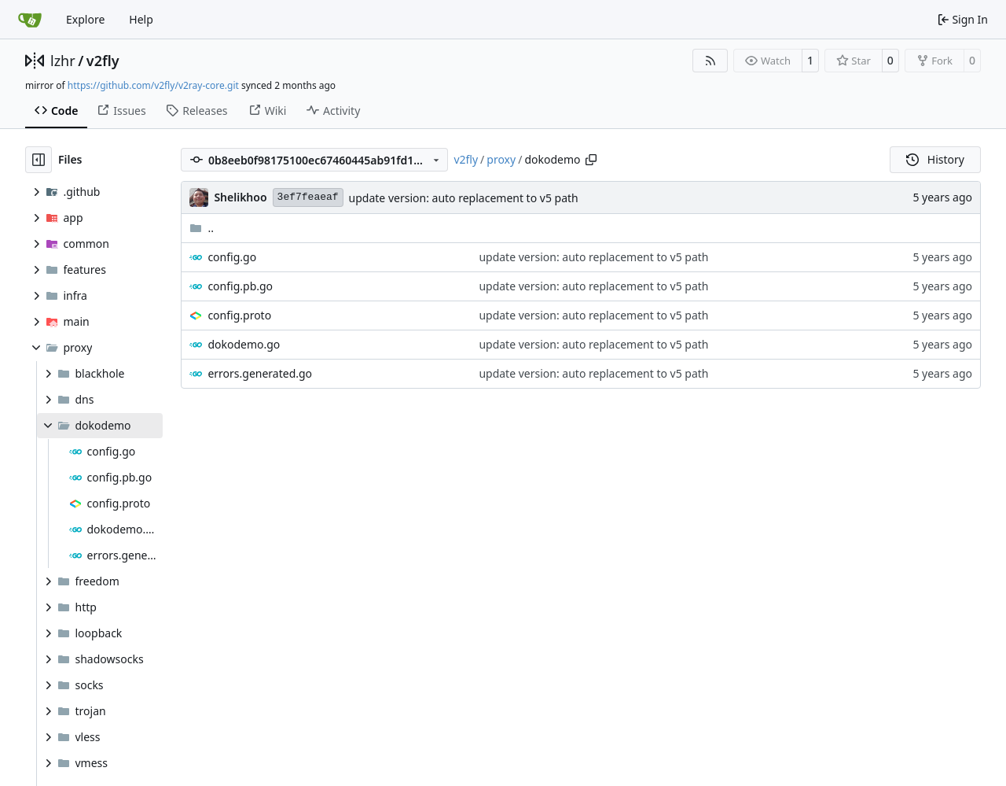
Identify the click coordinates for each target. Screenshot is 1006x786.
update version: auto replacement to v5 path (463, 197)
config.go (231, 256)
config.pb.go (240, 286)
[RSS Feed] (710, 60)
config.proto (239, 315)
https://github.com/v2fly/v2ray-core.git (153, 85)
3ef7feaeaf (308, 197)
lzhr (62, 60)
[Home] (30, 20)
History (935, 159)
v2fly (102, 60)
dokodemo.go (243, 344)
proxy (501, 159)
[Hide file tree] (38, 159)
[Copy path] (591, 159)
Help (141, 19)
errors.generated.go (259, 373)
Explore (85, 19)
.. (201, 227)
